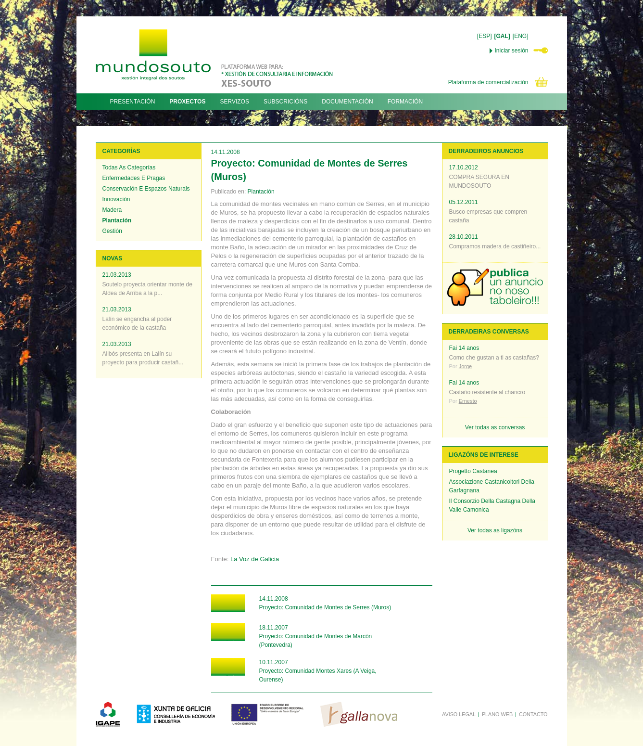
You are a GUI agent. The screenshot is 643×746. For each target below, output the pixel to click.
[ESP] (484, 36)
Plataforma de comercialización (488, 82)
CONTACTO (533, 714)
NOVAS (112, 258)
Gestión (112, 231)
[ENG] (521, 36)
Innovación (116, 199)
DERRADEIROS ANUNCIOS (486, 151)
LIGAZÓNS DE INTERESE (483, 454)
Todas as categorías (129, 167)
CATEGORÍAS (121, 151)
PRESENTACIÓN (132, 101)
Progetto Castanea (473, 471)
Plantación (117, 220)
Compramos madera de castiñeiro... (495, 246)
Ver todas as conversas (495, 427)
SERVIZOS (234, 101)
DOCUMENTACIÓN (347, 101)
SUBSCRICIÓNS (285, 101)
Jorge (465, 366)
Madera (112, 209)
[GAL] (502, 36)
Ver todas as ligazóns (494, 530)
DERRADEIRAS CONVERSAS (489, 331)
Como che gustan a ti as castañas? (494, 357)
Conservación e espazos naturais (146, 188)
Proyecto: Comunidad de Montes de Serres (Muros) (325, 607)
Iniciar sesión (511, 50)
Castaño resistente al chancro (487, 392)
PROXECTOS (187, 101)
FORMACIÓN (405, 101)
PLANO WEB (497, 714)
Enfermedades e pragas (133, 178)
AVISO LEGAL (459, 714)
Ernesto (468, 401)
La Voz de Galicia (254, 559)
